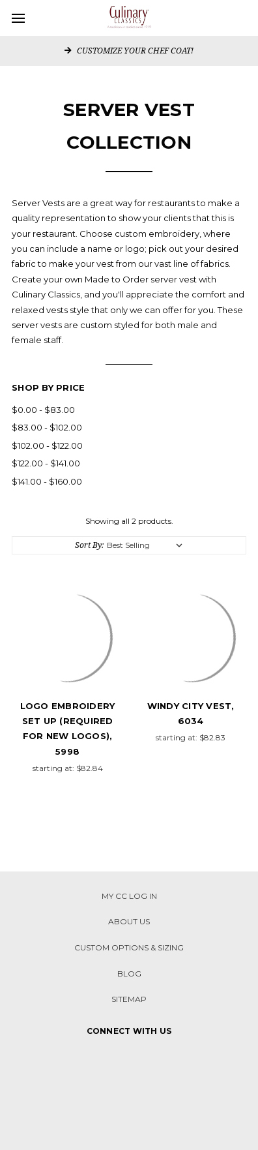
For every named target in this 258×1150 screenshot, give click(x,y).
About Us (129, 921)
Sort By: (89, 545)
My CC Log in (129, 896)
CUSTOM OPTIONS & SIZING (129, 947)
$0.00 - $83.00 (43, 409)
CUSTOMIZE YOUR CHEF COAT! (129, 50)
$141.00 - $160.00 (47, 481)
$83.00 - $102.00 (47, 427)
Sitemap (129, 999)
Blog (129, 973)
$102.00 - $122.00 (47, 445)
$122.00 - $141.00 (46, 463)
